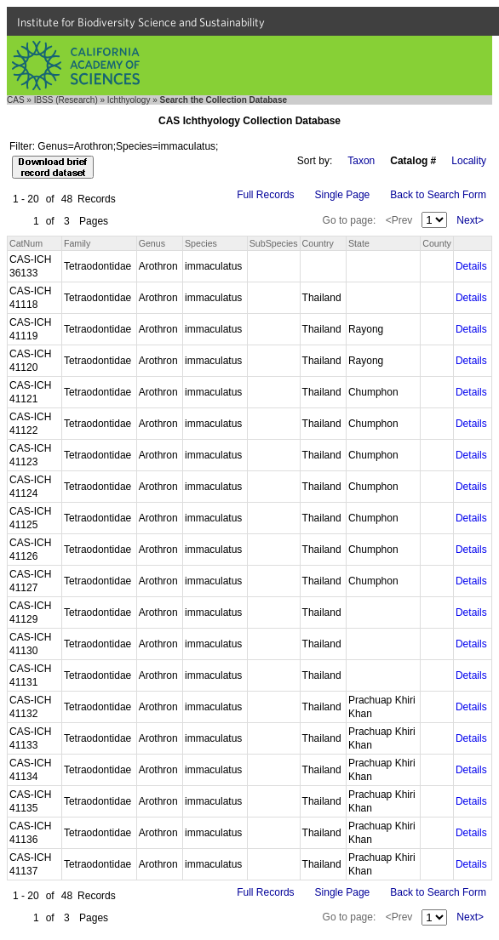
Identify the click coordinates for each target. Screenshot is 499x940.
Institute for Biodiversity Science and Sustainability (141, 22)
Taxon (361, 161)
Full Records (265, 195)
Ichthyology (129, 100)
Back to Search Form (438, 195)
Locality (468, 161)
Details (471, 266)
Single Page (342, 195)
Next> (470, 220)
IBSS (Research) (66, 100)
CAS (16, 100)
